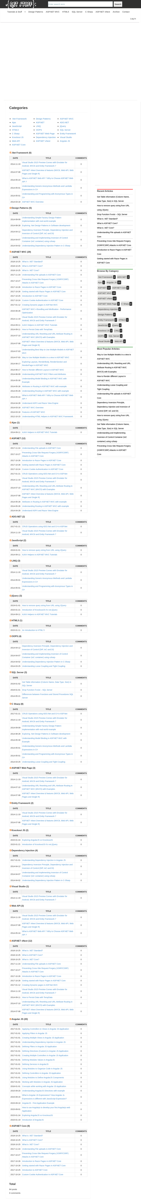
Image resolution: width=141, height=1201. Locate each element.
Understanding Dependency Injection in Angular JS (44, 860)
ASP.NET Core (19, 144)
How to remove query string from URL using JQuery (44, 550)
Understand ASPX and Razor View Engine (40, 403)
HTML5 (65, 12)
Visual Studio (66, 137)
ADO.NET (64, 122)
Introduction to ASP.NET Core (35, 296)
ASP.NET (40, 122)
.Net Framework (19, 119)
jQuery (63, 126)
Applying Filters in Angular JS (34, 1033)
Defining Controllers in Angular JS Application (41, 1073)
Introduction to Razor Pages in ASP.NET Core (41, 287)
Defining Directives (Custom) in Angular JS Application (45, 1051)
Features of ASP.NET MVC (33, 412)
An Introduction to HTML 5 (33, 630)
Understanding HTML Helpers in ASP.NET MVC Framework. (48, 416)
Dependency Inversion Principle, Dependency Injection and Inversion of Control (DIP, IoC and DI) (113, 406)
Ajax (14, 122)
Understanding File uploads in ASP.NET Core (41, 275)
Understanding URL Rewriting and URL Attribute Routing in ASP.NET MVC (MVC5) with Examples (114, 367)
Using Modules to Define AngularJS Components (43, 1077)
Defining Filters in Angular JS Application (39, 1046)
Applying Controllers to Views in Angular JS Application (45, 1029)
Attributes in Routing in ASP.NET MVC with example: (44, 386)
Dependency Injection (46, 137)
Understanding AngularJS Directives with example (43, 1091)
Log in (133, 18)
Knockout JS (18, 137)
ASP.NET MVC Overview (33, 202)
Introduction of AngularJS (33, 1120)
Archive (116, 12)
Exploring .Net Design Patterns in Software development (46, 225)
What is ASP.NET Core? (32, 266)
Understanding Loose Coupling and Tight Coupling (43, 666)
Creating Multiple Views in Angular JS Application (43, 1038)
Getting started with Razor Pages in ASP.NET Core (44, 291)
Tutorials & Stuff (14, 12)
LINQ (38, 126)
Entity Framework (68, 133)
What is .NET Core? (30, 270)
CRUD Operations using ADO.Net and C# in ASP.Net (44, 474)
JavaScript (17, 126)
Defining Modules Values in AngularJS (38, 1060)
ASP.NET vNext (103, 12)
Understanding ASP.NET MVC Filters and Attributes (44, 374)
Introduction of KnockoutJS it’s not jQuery (40, 610)
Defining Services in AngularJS (35, 1064)
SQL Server (77, 12)
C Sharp (89, 12)
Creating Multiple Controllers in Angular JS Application (45, 1055)
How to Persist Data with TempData (37, 329)
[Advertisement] (70, 42)
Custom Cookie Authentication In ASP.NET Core (42, 300)
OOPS (39, 130)
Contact (126, 12)
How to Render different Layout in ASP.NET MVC (43, 370)
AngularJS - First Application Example (38, 1103)
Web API (16, 141)
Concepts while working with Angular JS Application (44, 1086)
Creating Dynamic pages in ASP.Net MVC (40, 305)
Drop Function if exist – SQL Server (37, 690)
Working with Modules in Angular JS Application (42, 1082)
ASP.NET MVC (52, 12)
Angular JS (65, 141)
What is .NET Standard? (32, 261)
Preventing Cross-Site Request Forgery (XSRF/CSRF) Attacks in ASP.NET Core (114, 450)
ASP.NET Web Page (45, 133)
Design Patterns (35, 12)
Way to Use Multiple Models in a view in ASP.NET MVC (45, 357)
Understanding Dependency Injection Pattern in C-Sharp (46, 246)
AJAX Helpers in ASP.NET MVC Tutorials (39, 325)
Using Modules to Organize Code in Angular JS (42, 1069)
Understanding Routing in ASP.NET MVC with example (45, 391)
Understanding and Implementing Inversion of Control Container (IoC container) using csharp (112, 437)
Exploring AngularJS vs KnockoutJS (37, 840)
